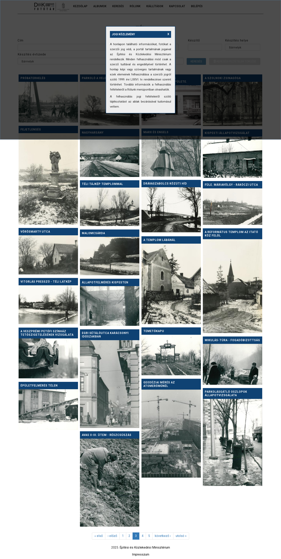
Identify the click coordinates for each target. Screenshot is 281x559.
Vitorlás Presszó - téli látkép (46, 281)
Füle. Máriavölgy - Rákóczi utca (231, 184)
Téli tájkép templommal (102, 183)
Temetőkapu (153, 331)
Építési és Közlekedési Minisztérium (145, 547)
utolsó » (181, 536)
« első (98, 536)
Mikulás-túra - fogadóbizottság (232, 340)
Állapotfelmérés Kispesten (105, 282)
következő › (163, 536)
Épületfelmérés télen (39, 385)
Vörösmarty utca (35, 231)
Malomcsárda (93, 233)
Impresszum (140, 554)
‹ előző (112, 536)
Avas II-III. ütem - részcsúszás (106, 435)
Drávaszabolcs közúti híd (165, 183)
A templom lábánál (159, 240)
